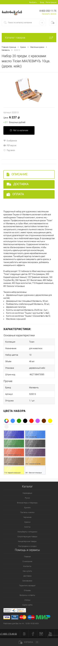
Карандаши (27, 493)
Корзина (29, 642)
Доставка (17, 184)
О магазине (27, 561)
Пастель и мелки (27, 512)
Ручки (27, 498)
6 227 (12, 117)
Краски (27, 522)
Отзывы (27, 590)
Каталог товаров (29, 37)
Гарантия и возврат (27, 585)
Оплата (15, 194)
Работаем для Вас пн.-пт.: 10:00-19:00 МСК (21, 623)
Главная (27, 557)
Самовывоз (27, 581)
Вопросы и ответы (27, 595)
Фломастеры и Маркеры (27, 503)
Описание (17, 174)
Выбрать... (33, 2)
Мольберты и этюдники (27, 532)
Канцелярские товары (27, 541)
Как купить (27, 571)
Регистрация (51, 2)
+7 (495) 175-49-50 (8, 634)
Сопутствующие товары (27, 536)
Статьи (27, 600)
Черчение (27, 517)
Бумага (27, 507)
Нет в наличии (19, 130)
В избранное (10, 140)
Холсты (27, 527)
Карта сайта (27, 605)
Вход (42, 2)
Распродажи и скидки (27, 546)
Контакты (27, 566)
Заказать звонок (49, 14)
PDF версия (9, 145)
